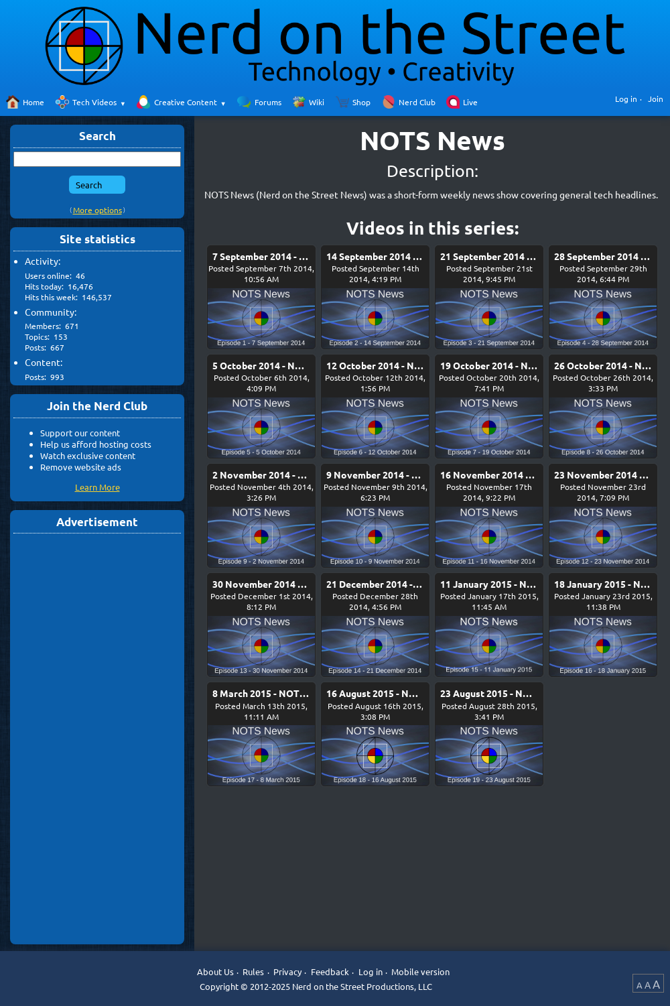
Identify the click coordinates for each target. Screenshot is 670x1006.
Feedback (330, 971)
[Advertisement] (97, 738)
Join (655, 98)
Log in (626, 98)
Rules (253, 971)
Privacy (287, 971)
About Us (215, 971)
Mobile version (420, 971)
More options (97, 209)
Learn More (97, 487)
